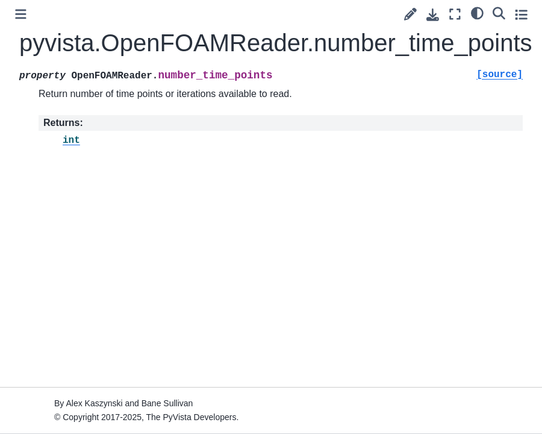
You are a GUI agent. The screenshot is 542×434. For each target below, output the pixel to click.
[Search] (499, 12)
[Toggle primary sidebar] (21, 14)
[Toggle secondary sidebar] (521, 14)
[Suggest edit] (410, 14)
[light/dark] (477, 12)
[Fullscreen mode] (455, 14)
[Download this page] (433, 15)
